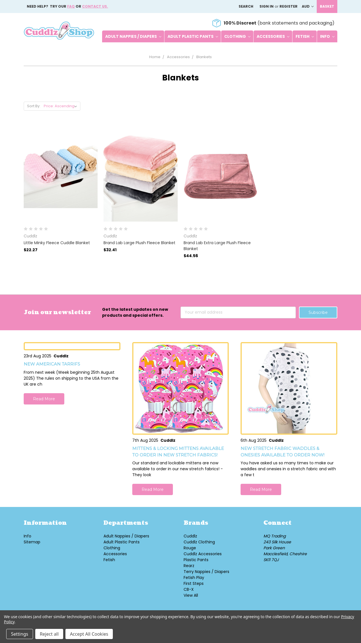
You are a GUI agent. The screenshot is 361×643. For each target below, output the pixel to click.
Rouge (190, 548)
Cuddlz (190, 536)
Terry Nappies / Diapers (206, 571)
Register (288, 6)
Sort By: (33, 106)
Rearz (189, 565)
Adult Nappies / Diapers (133, 36)
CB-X (189, 589)
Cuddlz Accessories (203, 554)
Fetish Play (194, 577)
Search (246, 6)
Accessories (273, 36)
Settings (19, 634)
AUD (308, 6)
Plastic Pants (196, 560)
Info (327, 36)
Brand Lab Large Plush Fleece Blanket (139, 243)
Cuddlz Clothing (199, 542)
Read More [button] (44, 398)
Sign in (266, 6)
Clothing (237, 36)
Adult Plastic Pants (193, 36)
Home (154, 57)
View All (191, 595)
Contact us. (95, 6)
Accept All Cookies (89, 634)
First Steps (194, 583)
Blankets (204, 57)
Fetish (305, 36)
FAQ (71, 6)
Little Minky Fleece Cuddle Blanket (57, 243)
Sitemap (32, 542)
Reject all (49, 634)
